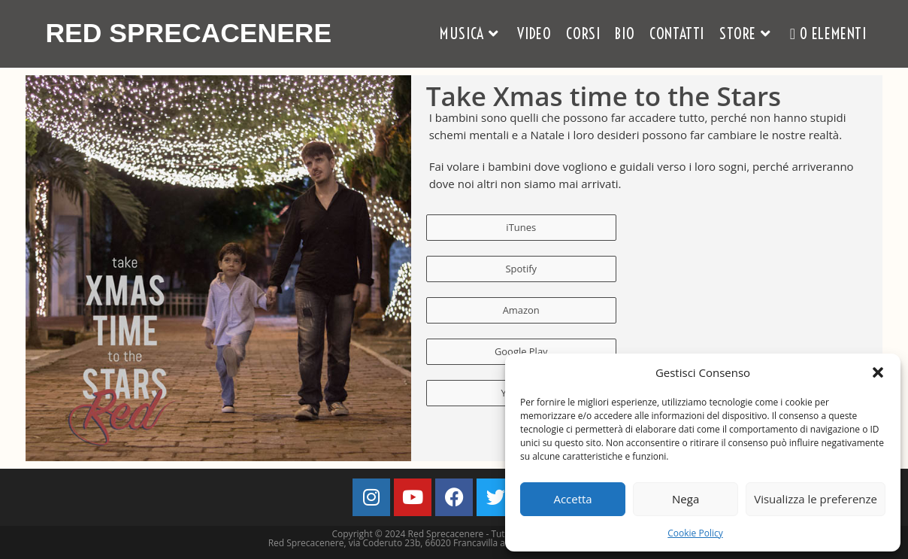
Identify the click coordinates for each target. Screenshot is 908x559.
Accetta (572, 498)
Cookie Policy (694, 533)
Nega (685, 498)
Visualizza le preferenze (815, 498)
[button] (877, 372)
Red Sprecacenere (190, 33)
